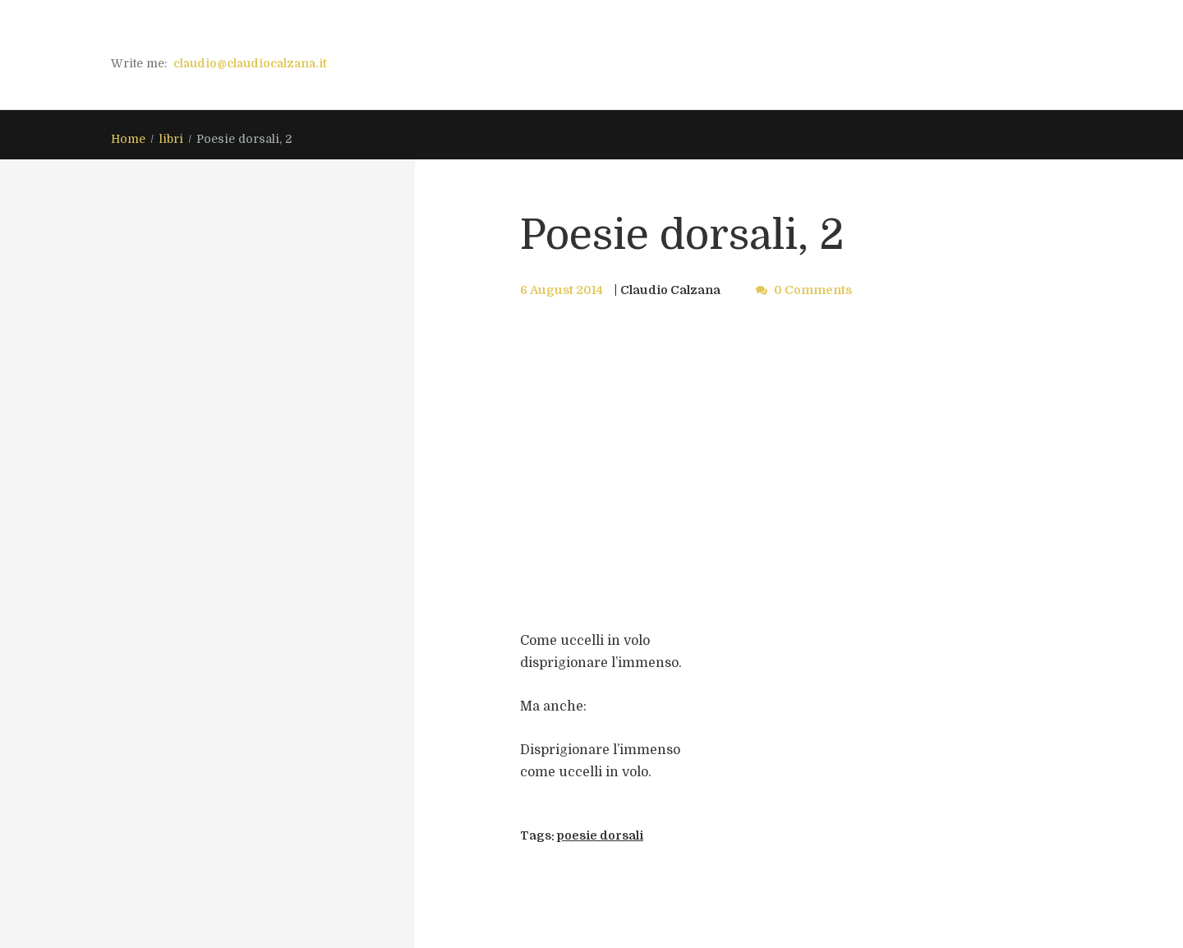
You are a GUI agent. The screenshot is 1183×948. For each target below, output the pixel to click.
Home (128, 138)
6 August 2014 (561, 290)
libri (171, 138)
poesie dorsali (600, 835)
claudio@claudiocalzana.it (250, 63)
